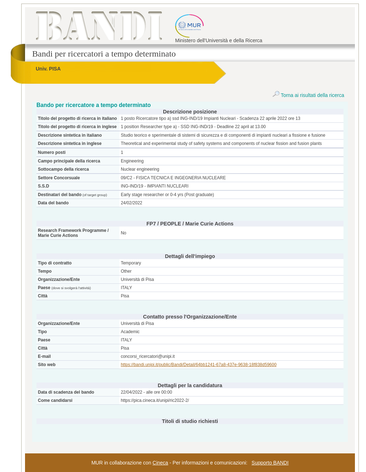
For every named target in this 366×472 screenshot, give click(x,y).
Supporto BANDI (270, 463)
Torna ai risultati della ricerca (308, 95)
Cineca (160, 463)
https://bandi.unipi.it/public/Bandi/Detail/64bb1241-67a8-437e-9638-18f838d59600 (199, 364)
